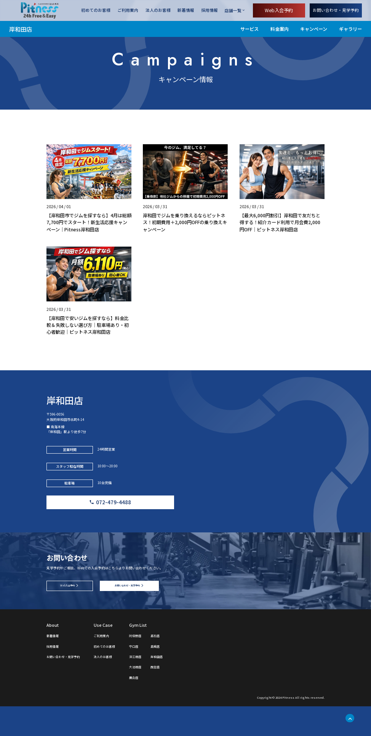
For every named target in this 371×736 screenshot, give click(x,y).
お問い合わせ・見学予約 (336, 10)
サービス (249, 28)
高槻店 (182, 675)
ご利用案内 (127, 10)
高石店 (182, 664)
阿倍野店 (158, 664)
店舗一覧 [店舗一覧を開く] (233, 10)
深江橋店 (158, 685)
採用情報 (209, 10)
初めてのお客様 (95, 10)
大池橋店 (158, 696)
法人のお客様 (158, 10)
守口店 (156, 675)
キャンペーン (313, 28)
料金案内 (279, 28)
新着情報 (186, 10)
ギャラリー (350, 28)
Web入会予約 (279, 10)
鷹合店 (156, 706)
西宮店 (182, 696)
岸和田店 (20, 29)
